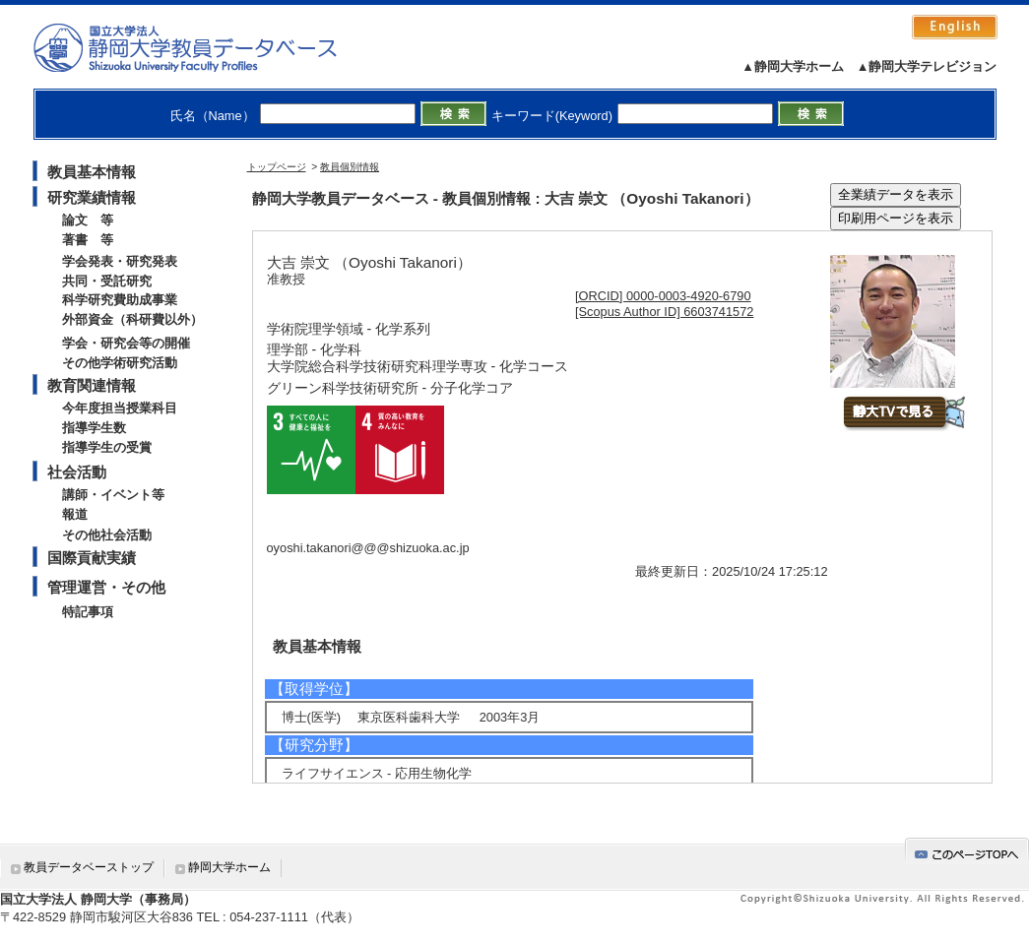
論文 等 (87, 220)
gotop (967, 851)
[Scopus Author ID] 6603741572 (664, 311)
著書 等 (87, 239)
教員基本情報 (91, 171)
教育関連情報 (91, 385)
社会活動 (76, 472)
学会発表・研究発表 (119, 261)
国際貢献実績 (91, 557)
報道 (75, 514)
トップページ (276, 166)
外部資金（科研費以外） (132, 319)
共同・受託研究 (107, 281)
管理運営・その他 (106, 587)
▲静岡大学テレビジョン (927, 66)
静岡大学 (205, 47)
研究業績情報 (91, 197)
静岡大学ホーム (229, 867)
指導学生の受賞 (107, 447)
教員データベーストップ (89, 867)
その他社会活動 (107, 535)
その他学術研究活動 (119, 362)
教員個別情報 (349, 166)
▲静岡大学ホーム (792, 66)
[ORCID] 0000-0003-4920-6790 (663, 295)
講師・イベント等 (113, 494)
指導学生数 (94, 427)
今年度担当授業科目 (119, 408)
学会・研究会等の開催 (126, 343)
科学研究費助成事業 (119, 299)
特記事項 (87, 611)
